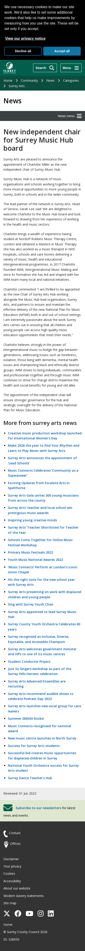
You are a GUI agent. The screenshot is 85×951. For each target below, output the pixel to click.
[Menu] (71, 68)
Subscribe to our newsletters (38, 808)
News (50, 80)
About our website (16, 888)
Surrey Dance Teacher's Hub (30, 778)
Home (7, 80)
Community (29, 80)
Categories (71, 80)
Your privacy (12, 866)
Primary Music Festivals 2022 (30, 552)
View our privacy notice (25, 38)
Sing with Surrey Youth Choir (30, 604)
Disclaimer (11, 859)
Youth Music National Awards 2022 (35, 559)
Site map (9, 903)
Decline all (23, 51)
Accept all (62, 51)
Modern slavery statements (23, 896)
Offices (15, 843)
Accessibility (12, 881)
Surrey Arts (17, 86)
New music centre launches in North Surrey (42, 738)
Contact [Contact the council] (15, 833)
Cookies (9, 873)
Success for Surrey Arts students (34, 746)
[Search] (45, 68)
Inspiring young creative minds (32, 520)
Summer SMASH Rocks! (26, 718)
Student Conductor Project (29, 661)
